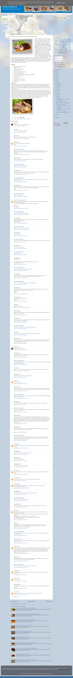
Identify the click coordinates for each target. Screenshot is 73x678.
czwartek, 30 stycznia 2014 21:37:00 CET (21, 528)
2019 (56, 72)
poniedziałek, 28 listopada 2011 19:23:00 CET (21, 229)
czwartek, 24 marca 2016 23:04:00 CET (20, 588)
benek (15, 304)
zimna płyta (60, 52)
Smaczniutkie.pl (10, 6)
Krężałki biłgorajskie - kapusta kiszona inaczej (23, 631)
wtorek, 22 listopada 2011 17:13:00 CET (20, 190)
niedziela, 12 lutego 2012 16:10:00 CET (20, 349)
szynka (65, 50)
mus (67, 47)
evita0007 (15, 346)
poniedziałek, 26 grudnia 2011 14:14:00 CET (21, 293)
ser (70, 49)
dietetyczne (56, 42)
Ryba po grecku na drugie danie (61, 110)
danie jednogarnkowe (63, 41)
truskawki (59, 51)
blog (62, 39)
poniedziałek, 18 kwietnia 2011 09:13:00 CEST (22, 154)
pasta (55, 48)
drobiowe (69, 42)
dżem (62, 44)
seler (68, 49)
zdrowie (55, 52)
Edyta (15, 510)
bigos (61, 39)
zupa (64, 52)
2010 (56, 81)
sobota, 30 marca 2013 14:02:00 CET (20, 460)
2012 (56, 78)
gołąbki (70, 44)
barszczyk (58, 39)
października (58, 84)
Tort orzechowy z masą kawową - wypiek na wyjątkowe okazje (26, 648)
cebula (63, 40)
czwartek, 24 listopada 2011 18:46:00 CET (21, 214)
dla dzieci (63, 43)
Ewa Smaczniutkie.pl (17, 149)
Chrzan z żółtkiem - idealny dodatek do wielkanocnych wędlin (26, 659)
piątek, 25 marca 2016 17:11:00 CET (20, 594)
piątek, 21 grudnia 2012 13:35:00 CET (20, 432)
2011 (56, 80)
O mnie (15, 14)
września (58, 85)
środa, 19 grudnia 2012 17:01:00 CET (20, 423)
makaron (57, 47)
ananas (55, 39)
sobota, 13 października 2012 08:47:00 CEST (21, 370)
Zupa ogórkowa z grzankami (61, 104)
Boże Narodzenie (67, 39)
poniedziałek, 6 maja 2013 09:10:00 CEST (21, 474)
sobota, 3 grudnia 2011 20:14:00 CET (20, 254)
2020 (56, 71)
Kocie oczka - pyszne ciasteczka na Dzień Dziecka (24, 625)
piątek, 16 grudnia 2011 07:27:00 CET (20, 264)
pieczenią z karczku (43, 51)
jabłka (57, 45)
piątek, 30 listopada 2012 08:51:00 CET (20, 398)
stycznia (57, 97)
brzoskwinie (56, 40)
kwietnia (57, 93)
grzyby (55, 45)
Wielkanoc (66, 51)
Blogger (50, 673)
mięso (63, 47)
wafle (62, 51)
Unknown (15, 470)
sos (57, 50)
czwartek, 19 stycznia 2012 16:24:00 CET (21, 301)
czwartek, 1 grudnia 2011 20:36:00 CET (20, 235)
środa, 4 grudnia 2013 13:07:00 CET (20, 494)
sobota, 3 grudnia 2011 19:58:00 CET (20, 248)
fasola (64, 44)
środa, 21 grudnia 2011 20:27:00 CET (20, 284)
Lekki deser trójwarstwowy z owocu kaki (63, 112)
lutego (57, 96)
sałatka (65, 49)
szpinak (62, 50)
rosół (60, 49)
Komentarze (57, 59)
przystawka (56, 49)
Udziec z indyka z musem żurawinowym (22, 636)
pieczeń (61, 48)
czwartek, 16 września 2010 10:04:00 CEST (21, 138)
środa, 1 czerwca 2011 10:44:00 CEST (20, 181)
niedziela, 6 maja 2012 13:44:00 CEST (20, 364)
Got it (64, 2)
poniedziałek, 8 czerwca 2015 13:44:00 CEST (21, 553)
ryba (62, 49)
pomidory (65, 48)
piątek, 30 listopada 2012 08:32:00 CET (20, 390)
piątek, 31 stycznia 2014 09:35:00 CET (20, 535)
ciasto (70, 40)
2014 (56, 75)
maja (57, 91)
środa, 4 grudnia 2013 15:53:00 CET (20, 500)
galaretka (67, 44)
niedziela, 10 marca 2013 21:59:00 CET (20, 454)
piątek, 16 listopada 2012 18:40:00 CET (20, 383)
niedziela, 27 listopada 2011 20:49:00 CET (21, 223)
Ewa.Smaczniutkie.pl (17, 394)
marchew (59, 47)
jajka (59, 45)
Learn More (58, 2)
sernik (55, 50)
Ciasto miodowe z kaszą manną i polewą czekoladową (25, 619)
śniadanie (55, 51)
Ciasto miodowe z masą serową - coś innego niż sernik (25, 642)
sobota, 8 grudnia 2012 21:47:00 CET (20, 404)
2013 (56, 77)
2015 (56, 74)
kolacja (69, 45)
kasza (65, 45)
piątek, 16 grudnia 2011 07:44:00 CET (20, 270)
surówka (59, 50)
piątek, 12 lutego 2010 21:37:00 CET (20, 132)
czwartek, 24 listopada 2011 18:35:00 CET (21, 208)
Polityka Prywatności (51, 669)
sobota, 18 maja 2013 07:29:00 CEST (20, 480)
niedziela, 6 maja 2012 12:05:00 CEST (20, 357)
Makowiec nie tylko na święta (61, 101)
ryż (63, 49)
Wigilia (70, 51)
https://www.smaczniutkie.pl (36, 669)
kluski (67, 45)
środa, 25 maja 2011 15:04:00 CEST (20, 160)
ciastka (66, 40)
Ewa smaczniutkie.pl (17, 193)
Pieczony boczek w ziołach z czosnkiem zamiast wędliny (25, 608)
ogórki (69, 47)
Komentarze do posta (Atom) (20, 603)
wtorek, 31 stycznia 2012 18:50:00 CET (20, 328)
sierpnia (57, 87)
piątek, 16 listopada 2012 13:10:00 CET (20, 377)
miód (66, 47)
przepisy (15, 135)
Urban (15, 523)
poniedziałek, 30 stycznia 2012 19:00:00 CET (21, 307)
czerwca (57, 90)
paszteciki (58, 48)
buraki (60, 40)
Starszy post (49, 601)
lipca (57, 88)
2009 (56, 114)
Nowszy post (14, 601)
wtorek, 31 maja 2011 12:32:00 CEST (20, 174)
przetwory (69, 48)
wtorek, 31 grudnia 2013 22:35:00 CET (20, 519)
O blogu (10, 14)
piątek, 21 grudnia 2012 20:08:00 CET (20, 440)
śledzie (68, 50)
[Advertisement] (27, 24)
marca (57, 94)
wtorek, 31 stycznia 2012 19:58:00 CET (20, 334)
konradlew (38, 673)
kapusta (62, 45)
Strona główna (4, 14)
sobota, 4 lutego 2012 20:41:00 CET (20, 343)
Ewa (14, 117)
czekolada (56, 41)
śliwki (70, 50)
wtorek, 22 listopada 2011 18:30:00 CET (20, 196)
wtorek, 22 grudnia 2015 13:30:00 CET (20, 574)
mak (54, 47)
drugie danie (57, 44)
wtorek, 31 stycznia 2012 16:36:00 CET (20, 322)
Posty (56, 57)
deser (70, 41)
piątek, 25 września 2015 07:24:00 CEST (21, 567)
